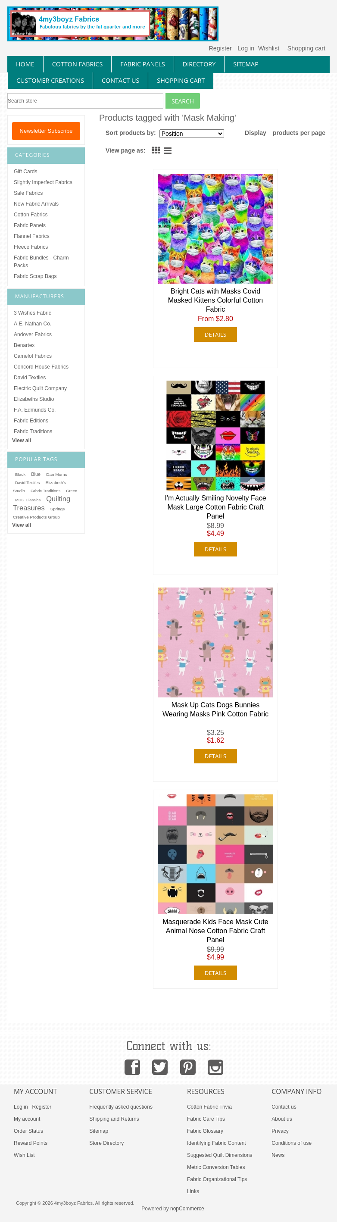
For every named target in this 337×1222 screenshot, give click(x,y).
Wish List (24, 1155)
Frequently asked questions (121, 1107)
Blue (36, 474)
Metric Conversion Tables (216, 1167)
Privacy (279, 1131)
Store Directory (106, 1143)
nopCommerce (187, 1209)
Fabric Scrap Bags (35, 276)
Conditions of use (291, 1143)
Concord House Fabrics (41, 367)
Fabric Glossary (205, 1131)
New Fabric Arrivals (36, 204)
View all (21, 441)
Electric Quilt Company (40, 388)
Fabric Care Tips (206, 1119)
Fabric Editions (31, 421)
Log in (245, 48)
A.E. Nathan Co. (32, 324)
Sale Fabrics (28, 193)
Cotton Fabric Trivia (209, 1107)
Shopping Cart (181, 80)
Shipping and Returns (114, 1119)
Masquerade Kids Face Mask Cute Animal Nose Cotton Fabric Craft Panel (215, 931)
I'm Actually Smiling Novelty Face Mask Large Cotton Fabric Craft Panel (215, 507)
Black (20, 474)
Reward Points (30, 1143)
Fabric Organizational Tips (217, 1179)
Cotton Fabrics (31, 215)
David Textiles (30, 378)
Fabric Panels (30, 225)
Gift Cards (25, 172)
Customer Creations (50, 80)
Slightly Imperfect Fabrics (43, 182)
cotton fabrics (77, 64)
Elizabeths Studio (34, 399)
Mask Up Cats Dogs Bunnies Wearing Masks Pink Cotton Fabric (215, 709)
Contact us (283, 1107)
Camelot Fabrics (33, 356)
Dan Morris (56, 474)
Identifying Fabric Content (216, 1143)
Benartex (24, 345)
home (25, 64)
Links (193, 1191)
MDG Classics (28, 500)
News (277, 1155)
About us (281, 1119)
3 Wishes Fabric (32, 313)
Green (71, 491)
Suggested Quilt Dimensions (219, 1155)
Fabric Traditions (33, 431)
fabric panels (142, 64)
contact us (120, 80)
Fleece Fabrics (31, 247)
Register (220, 48)
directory (199, 64)
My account (27, 1119)
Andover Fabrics (33, 334)
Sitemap (98, 1131)
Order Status (28, 1131)
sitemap (246, 64)
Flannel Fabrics (32, 236)
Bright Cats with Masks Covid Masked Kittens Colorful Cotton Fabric (215, 300)
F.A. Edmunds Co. (35, 410)
